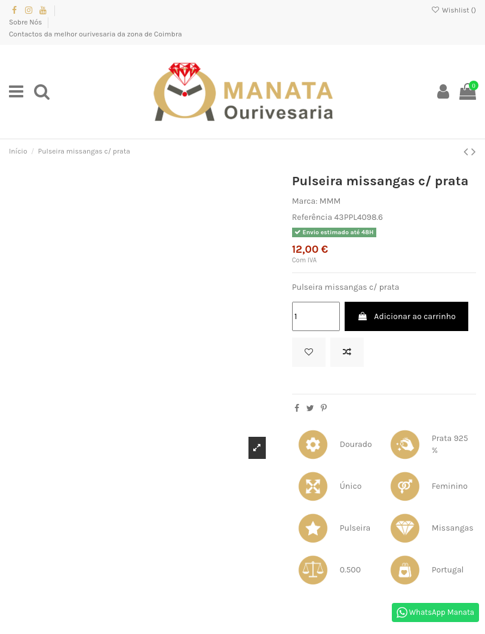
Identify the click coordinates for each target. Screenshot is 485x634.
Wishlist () (453, 10)
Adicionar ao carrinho (406, 316)
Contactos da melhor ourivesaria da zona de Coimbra (95, 34)
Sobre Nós (26, 22)
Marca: (305, 201)
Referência (312, 217)
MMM (330, 201)
